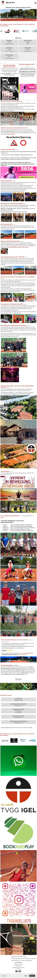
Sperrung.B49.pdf (11, 134)
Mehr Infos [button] (4, 976)
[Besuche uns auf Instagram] (18, 971)
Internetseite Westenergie (27, 653)
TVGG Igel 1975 (10, 2)
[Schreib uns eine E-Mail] (20, 971)
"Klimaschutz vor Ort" (22, 654)
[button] (18, 699)
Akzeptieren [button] (32, 975)
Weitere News (18, 679)
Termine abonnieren (6, 727)
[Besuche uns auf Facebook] (16, 971)
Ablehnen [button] (26, 975)
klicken (2, 517)
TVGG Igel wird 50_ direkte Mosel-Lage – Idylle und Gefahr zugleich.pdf (17, 393)
